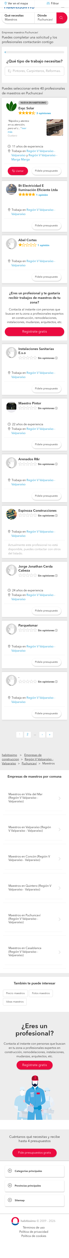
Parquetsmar (28, 634)
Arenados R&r (29, 468)
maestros (15, 1002)
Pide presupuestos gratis (34, 1162)
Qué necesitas (14, 15)
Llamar (18, 180)
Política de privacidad (33, 1241)
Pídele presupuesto (46, 180)
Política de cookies (33, 1245)
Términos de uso (34, 1236)
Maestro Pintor (29, 412)
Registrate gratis (34, 340)
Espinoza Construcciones (37, 520)
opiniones (43, 122)
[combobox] (18, 17)
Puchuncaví (29, 772)
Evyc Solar (26, 117)
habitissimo (9, 764)
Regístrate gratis (34, 1074)
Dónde (42, 15)
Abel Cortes (27, 249)
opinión (42, 204)
